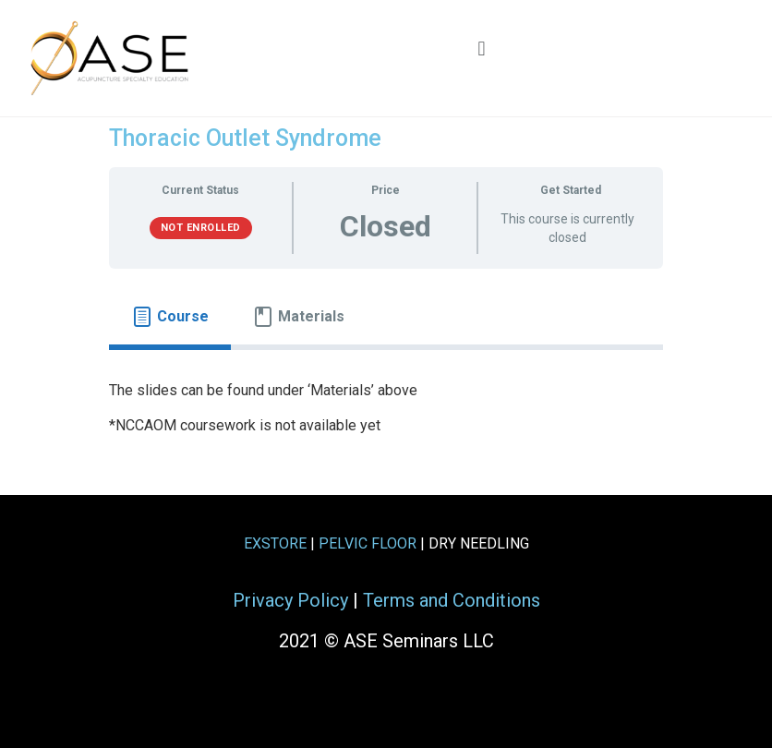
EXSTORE (275, 543)
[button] (481, 48)
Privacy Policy (290, 600)
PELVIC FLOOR (367, 543)
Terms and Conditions (451, 600)
